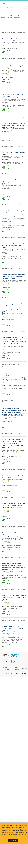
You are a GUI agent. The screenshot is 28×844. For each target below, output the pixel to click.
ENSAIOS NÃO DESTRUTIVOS (14, 258)
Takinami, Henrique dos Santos (9, 600)
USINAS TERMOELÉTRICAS (13, 388)
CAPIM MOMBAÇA (11, 575)
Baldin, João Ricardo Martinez (9, 313)
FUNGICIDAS (17, 577)
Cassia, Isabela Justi (6, 479)
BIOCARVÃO (9, 637)
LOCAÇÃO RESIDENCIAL (12, 352)
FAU (8, 45)
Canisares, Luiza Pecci (7, 631)
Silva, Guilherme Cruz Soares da (9, 249)
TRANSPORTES (9, 77)
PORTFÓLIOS (11, 227)
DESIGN (16, 48)
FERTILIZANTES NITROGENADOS (9, 639)
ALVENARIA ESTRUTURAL (12, 256)
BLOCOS (20, 256)
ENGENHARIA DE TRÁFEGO (13, 193)
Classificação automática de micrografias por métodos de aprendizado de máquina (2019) (11, 535)
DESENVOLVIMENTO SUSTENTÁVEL (15, 162)
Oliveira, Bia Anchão (6, 571)
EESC (8, 482)
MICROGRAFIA (10, 547)
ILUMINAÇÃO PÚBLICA (12, 105)
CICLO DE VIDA (19, 163)
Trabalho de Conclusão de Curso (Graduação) (13, 32)
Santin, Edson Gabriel (7, 509)
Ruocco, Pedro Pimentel (14, 157)
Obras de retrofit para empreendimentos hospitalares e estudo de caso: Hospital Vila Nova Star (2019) (14, 276)
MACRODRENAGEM (6, 321)
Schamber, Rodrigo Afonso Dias (9, 415)
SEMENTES (4, 578)
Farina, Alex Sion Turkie (7, 97)
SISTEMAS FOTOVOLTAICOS (13, 385)
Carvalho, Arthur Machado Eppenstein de (11, 128)
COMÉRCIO (18, 421)
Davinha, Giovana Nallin (14, 187)
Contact (24, 668)
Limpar (25, 17)
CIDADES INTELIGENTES (11, 106)
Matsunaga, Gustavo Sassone (8, 280)
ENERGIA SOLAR (9, 390)
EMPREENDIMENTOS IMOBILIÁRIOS (14, 136)
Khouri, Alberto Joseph (7, 70)
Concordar (13, 840)
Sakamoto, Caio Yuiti (6, 156)
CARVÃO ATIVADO (11, 456)
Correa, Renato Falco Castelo (13, 100)
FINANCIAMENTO (10, 485)
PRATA (12, 458)
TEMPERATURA (5, 642)
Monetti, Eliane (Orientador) (18, 345)
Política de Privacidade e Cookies (17, 834)
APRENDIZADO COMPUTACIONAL (14, 545)
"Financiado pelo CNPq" (15, 18)
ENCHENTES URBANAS (12, 319)
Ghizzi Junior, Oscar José (15, 219)
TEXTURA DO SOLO (14, 642)
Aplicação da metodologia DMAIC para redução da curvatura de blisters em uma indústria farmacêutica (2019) (13, 505)
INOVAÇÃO (17, 485)
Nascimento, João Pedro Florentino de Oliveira (12, 538)
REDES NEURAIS (17, 547)
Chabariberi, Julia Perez (14, 71)
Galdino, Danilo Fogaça (7, 218)
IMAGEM (4, 547)
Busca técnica (17, 669)
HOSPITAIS (8, 287)
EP (7, 75)
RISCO (11, 487)
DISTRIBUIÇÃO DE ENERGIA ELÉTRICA (10, 423)
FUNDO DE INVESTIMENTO (13, 225)
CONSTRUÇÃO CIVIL (11, 163)
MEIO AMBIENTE (17, 608)
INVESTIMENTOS (6, 487)
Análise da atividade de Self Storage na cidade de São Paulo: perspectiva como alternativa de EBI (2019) (13, 125)
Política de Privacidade (6, 669)
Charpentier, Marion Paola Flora (9, 449)
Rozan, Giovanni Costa (7, 131)
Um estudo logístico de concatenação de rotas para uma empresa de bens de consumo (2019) (13, 67)
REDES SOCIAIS (10, 48)
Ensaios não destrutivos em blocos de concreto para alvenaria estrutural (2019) (13, 245)
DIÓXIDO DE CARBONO (17, 637)
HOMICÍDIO (10, 608)
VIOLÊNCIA (4, 609)
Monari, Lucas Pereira (13, 281)
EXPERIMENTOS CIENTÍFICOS (13, 515)
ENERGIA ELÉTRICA (11, 421)
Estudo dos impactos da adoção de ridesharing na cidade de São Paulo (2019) (12, 182)
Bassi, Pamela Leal (6, 42)
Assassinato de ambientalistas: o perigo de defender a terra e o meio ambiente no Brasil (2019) (14, 597)
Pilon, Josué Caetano (7, 345)
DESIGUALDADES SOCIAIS (12, 606)
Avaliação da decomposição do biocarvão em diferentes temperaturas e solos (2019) (14, 628)
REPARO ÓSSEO (18, 456)
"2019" (11, 13)
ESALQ (8, 573)
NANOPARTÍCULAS (6, 458)
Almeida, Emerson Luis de (8, 379)
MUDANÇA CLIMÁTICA (17, 640)
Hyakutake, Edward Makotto (18, 130)
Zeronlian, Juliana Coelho (8, 346)
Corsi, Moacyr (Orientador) (17, 571)
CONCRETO (4, 258)
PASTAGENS (23, 577)
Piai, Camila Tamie (6, 185)
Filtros (4, 13)
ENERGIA (4, 163)
